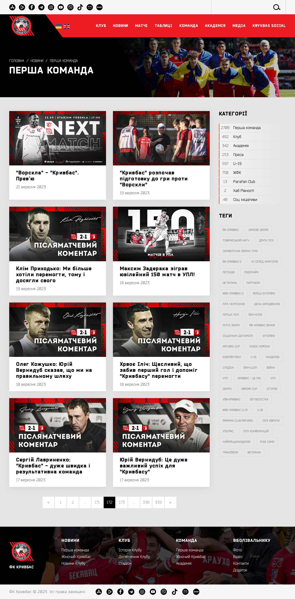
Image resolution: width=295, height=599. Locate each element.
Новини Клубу (73, 563)
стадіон (228, 367)
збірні (227, 389)
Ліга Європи (271, 420)
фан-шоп (250, 367)
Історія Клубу (130, 550)
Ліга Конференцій (256, 431)
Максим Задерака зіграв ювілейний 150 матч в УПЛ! (157, 271)
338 (146, 502)
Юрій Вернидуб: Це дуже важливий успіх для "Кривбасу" (154, 466)
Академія (272, 357)
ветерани (254, 452)
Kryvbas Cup (231, 346)
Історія (272, 389)
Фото (237, 550)
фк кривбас (231, 230)
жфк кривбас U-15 (235, 410)
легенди (229, 272)
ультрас (228, 431)
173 (122, 502)
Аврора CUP (249, 389)
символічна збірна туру (240, 251)
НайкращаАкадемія (236, 441)
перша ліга (231, 314)
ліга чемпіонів (234, 304)
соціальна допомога (238, 336)
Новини (38, 61)
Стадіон (125, 563)
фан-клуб (255, 314)
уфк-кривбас (231, 399)
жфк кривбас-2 (233, 293)
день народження (267, 304)
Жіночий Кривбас (76, 557)
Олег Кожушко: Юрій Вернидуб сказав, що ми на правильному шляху (54, 370)
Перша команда (66, 61)
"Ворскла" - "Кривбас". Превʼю (47, 176)
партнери (253, 283)
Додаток (240, 570)
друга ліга (266, 240)
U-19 (253, 357)
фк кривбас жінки (262, 325)
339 (158, 502)
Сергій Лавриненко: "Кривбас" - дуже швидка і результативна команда (53, 466)
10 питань (230, 283)
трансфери (230, 452)
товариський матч (236, 240)
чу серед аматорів (264, 261)
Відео (237, 557)
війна (271, 367)
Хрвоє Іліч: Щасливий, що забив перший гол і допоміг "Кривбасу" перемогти (159, 370)
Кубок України (259, 346)
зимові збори (258, 230)
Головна (17, 61)
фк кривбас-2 (232, 261)
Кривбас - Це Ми (249, 378)
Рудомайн (251, 272)
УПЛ (225, 378)
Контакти (241, 563)
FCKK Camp (267, 441)
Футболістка (259, 399)
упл (273, 378)
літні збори (231, 325)
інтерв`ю (269, 336)
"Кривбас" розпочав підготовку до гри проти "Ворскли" (154, 179)
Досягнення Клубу (134, 557)
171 (97, 502)
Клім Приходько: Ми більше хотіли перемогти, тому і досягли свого (54, 274)
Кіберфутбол (232, 357)
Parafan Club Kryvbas (238, 420)
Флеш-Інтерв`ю (264, 293)
